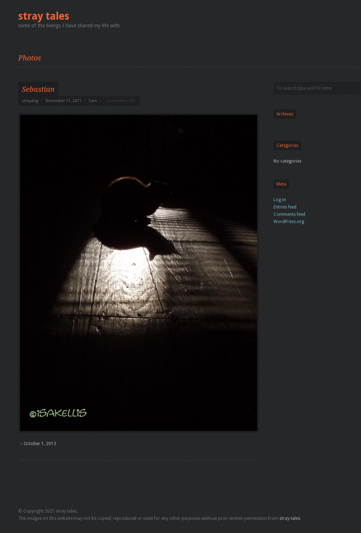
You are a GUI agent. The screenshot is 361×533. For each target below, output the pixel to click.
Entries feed (284, 207)
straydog (30, 100)
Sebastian (38, 89)
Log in (279, 199)
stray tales (43, 16)
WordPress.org (288, 221)
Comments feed (289, 214)
